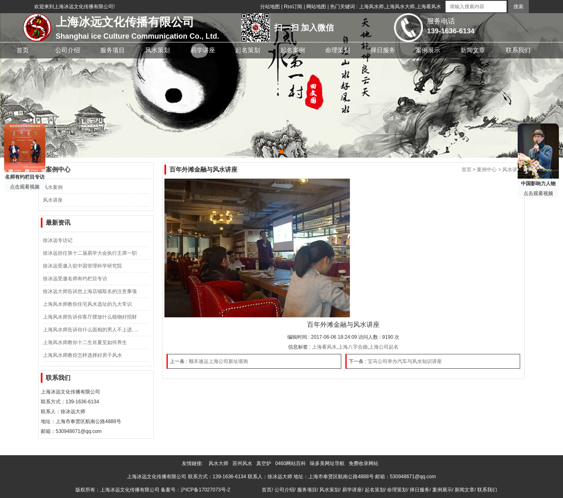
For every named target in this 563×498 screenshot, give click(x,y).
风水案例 (53, 187)
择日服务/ (420, 490)
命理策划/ (397, 490)
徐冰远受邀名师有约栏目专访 (75, 279)
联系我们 (487, 490)
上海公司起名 (384, 347)
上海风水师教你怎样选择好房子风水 (82, 355)
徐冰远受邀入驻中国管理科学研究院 (82, 266)
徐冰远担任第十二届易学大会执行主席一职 (90, 253)
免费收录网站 (365, 463)
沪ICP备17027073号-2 (205, 490)
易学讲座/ (352, 490)
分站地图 (270, 6)
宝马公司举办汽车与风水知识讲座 (405, 361)
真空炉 (265, 463)
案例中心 (487, 169)
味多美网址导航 (328, 463)
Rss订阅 (293, 6)
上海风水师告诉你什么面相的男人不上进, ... (91, 330)
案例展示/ (442, 490)
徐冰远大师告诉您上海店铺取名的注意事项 (90, 291)
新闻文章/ (465, 490)
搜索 (518, 6)
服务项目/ (307, 490)
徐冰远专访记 (58, 240)
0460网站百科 (292, 463)
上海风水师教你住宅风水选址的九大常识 (87, 304)
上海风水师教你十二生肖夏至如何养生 (85, 342)
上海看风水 (428, 6)
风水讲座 (53, 200)
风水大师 (220, 463)
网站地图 (316, 6)
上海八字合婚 (353, 347)
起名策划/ (375, 490)
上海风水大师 (400, 6)
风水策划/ (329, 490)
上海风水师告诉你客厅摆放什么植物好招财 (90, 317)
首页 (467, 169)
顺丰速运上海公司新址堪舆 (218, 361)
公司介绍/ (285, 490)
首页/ (267, 490)
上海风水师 (371, 6)
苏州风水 (243, 463)
